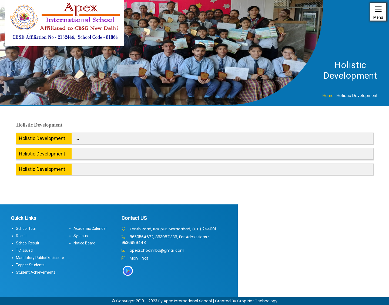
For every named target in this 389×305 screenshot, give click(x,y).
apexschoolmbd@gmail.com (153, 250)
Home (328, 95)
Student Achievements (35, 272)
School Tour (26, 228)
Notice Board (84, 243)
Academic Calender (90, 228)
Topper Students (30, 265)
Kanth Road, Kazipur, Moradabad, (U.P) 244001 (169, 229)
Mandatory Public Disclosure (40, 258)
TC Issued (24, 250)
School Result (27, 243)
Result (21, 236)
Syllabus (80, 236)
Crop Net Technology (257, 301)
